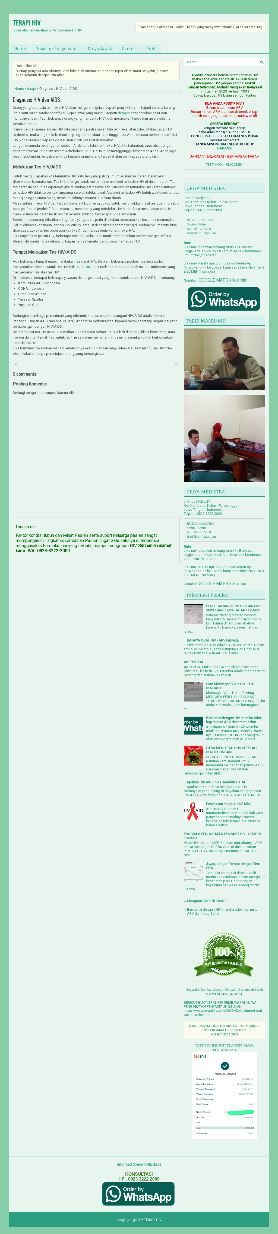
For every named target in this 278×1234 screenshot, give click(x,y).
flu (133, 108)
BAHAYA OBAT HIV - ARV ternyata (213, 640)
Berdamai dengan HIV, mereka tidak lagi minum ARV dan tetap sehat (234, 720)
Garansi (129, 48)
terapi (31, 89)
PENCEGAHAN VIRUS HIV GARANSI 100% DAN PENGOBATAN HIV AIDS (233, 608)
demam (124, 113)
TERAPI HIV (26, 22)
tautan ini (83, 267)
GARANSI (224, 148)
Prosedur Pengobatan (57, 48)
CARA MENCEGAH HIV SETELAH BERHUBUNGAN (231, 750)
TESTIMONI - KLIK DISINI (224, 164)
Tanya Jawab (99, 48)
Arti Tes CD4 (193, 662)
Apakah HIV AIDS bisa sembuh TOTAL (216, 782)
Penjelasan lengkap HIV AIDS (228, 804)
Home (20, 48)
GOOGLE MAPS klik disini (222, 280)
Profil (151, 48)
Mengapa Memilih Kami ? (206, 901)
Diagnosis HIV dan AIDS (36, 99)
